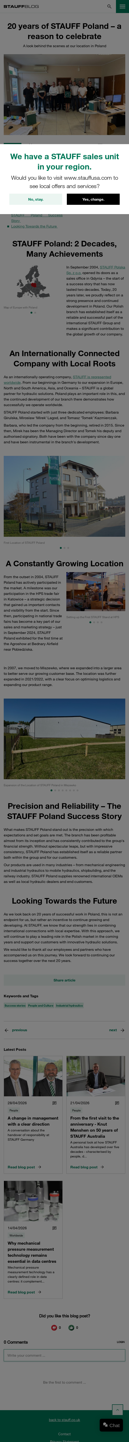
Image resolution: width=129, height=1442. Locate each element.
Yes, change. (93, 199)
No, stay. (35, 199)
